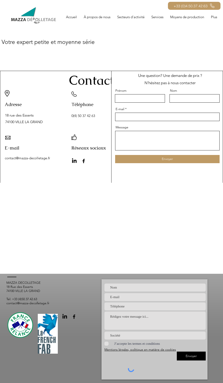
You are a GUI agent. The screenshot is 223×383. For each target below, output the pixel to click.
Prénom (121, 90)
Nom (173, 90)
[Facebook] (83, 161)
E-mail (120, 109)
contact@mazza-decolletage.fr (27, 158)
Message (122, 127)
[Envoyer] (167, 159)
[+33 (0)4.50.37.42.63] (194, 6)
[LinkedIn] (74, 161)
